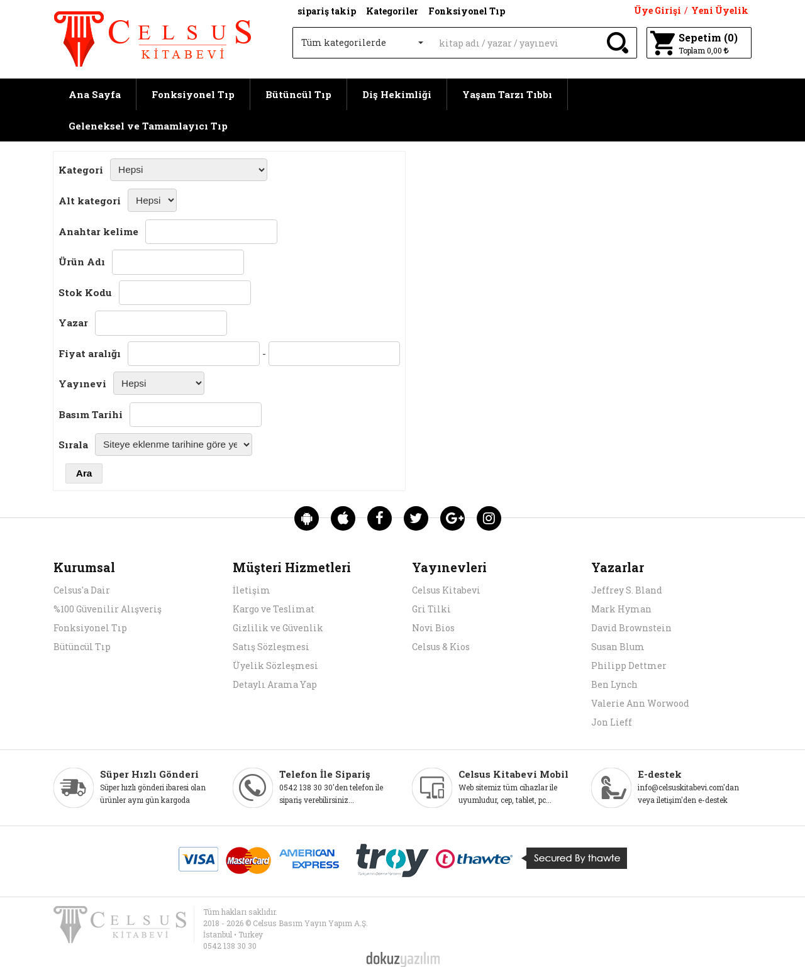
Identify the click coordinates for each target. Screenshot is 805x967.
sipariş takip (326, 11)
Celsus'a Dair (81, 590)
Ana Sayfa (95, 94)
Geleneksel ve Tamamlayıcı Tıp (148, 125)
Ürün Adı (81, 261)
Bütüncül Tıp (298, 94)
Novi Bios (433, 628)
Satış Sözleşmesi (271, 647)
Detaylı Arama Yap (275, 684)
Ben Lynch (614, 684)
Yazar (73, 322)
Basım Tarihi (90, 414)
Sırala (73, 444)
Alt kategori (89, 200)
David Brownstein (631, 628)
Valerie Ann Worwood (640, 703)
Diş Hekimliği (396, 94)
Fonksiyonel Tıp (193, 94)
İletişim (251, 590)
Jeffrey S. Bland (626, 590)
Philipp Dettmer (629, 665)
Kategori (80, 169)
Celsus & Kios (441, 647)
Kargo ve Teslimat (273, 609)
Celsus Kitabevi (446, 590)
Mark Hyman (621, 609)
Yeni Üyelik (719, 10)
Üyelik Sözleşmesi (275, 665)
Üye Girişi (657, 10)
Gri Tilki (431, 609)
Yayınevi (82, 383)
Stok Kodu (85, 292)
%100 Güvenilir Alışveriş (107, 609)
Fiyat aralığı (89, 353)
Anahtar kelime (98, 231)
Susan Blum (618, 647)
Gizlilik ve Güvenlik (278, 628)
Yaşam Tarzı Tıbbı (507, 94)
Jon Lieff (611, 722)
